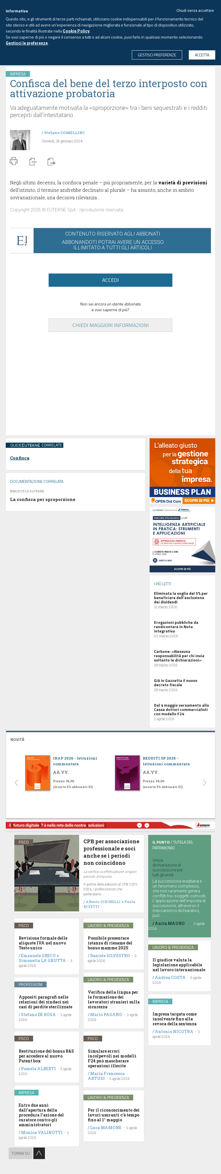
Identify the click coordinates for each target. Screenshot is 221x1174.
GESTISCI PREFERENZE (157, 55)
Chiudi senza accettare (195, 11)
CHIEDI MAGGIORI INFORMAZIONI (111, 325)
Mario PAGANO (106, 1014)
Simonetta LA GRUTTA (42, 960)
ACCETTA (202, 55)
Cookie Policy (76, 31)
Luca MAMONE (105, 1127)
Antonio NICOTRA (174, 1031)
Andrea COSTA (170, 977)
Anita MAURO (170, 923)
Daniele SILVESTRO (110, 955)
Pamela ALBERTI (38, 1068)
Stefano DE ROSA (38, 1014)
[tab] (110, 739)
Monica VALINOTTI (41, 1132)
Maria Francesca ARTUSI (106, 1076)
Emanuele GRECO (38, 955)
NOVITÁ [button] (17, 739)
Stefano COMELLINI (64, 132)
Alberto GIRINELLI (103, 901)
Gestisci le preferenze (27, 43)
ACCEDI (110, 280)
